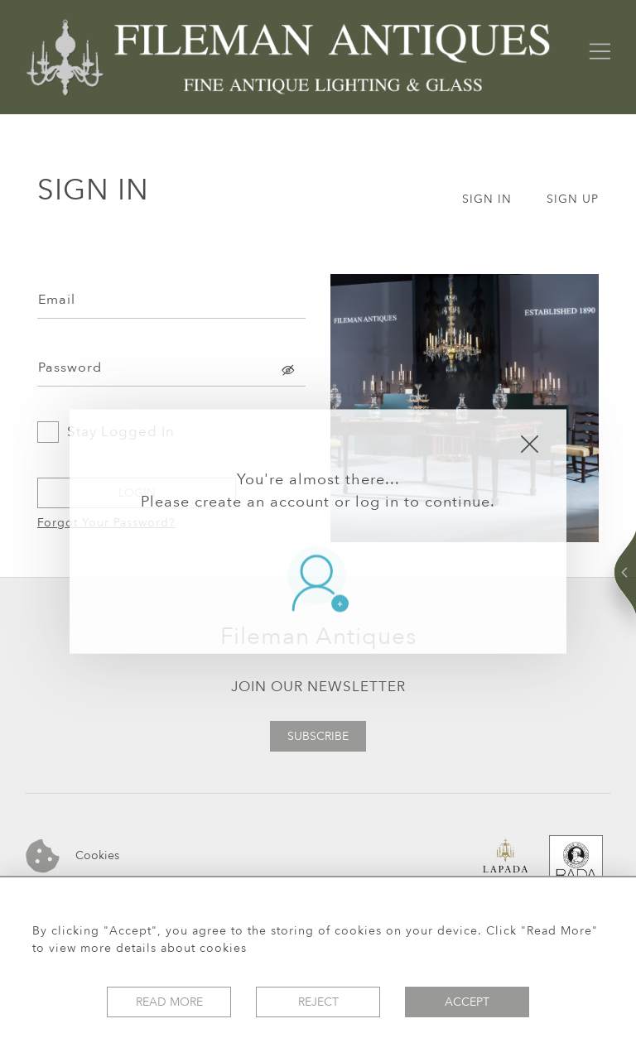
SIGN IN (487, 199)
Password (70, 367)
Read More (169, 1002)
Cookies (72, 856)
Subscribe (318, 736)
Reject (318, 1002)
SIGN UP (573, 199)
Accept (467, 1002)
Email (56, 300)
